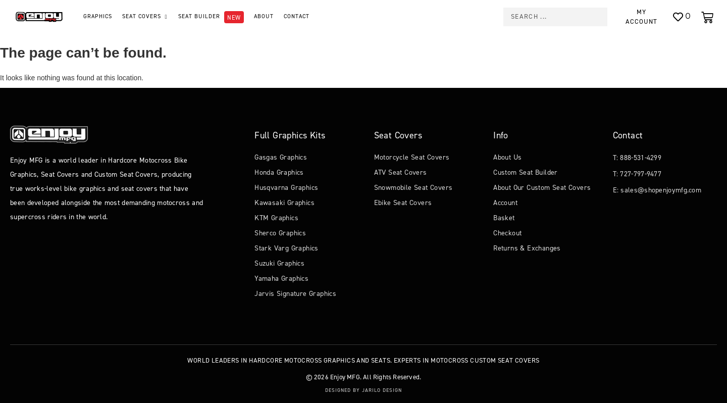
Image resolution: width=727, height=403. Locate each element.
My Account (641, 17)
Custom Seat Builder (525, 172)
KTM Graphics (276, 218)
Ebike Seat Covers (403, 203)
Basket (503, 218)
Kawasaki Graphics (284, 203)
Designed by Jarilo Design (363, 390)
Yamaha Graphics (281, 278)
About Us (507, 157)
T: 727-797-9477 (637, 174)
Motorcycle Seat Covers (412, 157)
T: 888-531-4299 (637, 158)
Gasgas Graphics (280, 157)
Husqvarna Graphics (286, 187)
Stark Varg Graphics (286, 248)
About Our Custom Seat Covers (542, 187)
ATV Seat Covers (400, 172)
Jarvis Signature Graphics (295, 293)
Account (505, 203)
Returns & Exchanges (527, 248)
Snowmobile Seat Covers (413, 187)
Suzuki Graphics (279, 263)
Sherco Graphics (280, 233)
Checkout (507, 233)
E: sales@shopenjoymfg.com (657, 190)
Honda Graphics (279, 172)
